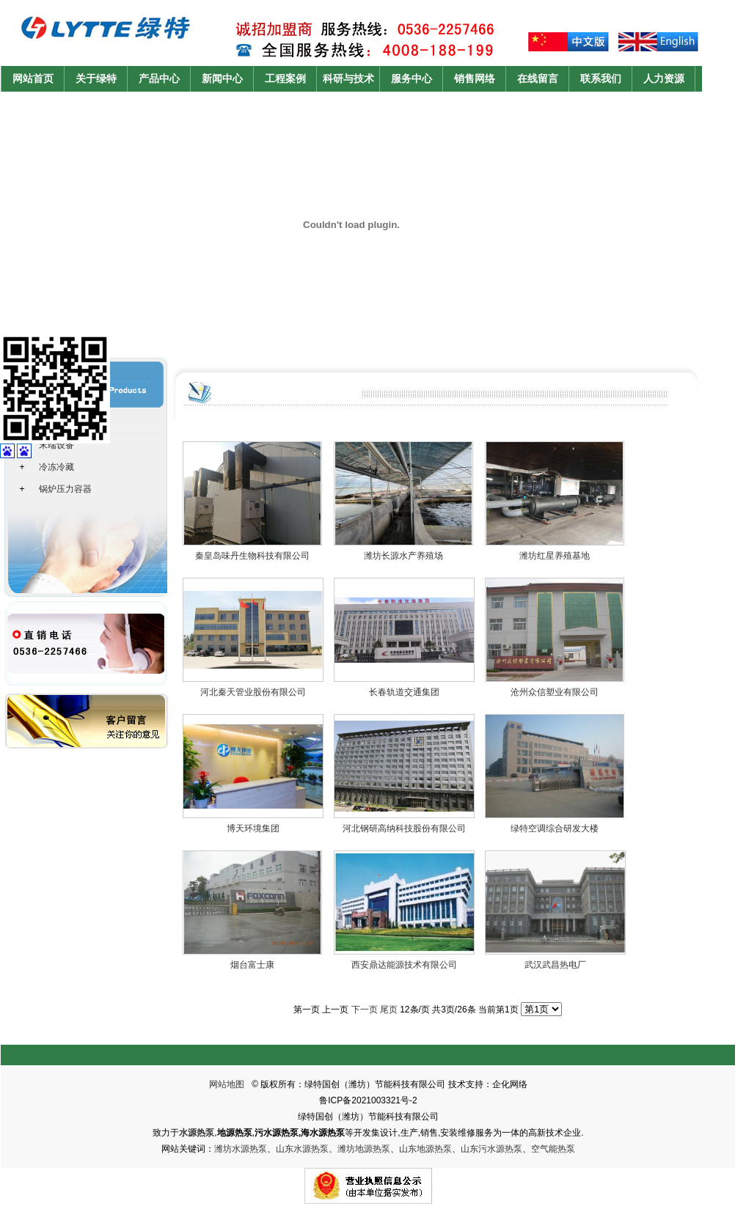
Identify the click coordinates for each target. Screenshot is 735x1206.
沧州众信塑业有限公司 (555, 692)
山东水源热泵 (302, 1149)
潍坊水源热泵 (240, 1149)
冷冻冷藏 (56, 467)
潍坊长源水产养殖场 (403, 556)
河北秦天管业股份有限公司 (253, 692)
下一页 (364, 1009)
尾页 (389, 1009)
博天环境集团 (253, 828)
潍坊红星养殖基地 (554, 556)
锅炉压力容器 (65, 489)
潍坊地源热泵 (363, 1149)
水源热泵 (196, 1133)
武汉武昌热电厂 (555, 965)
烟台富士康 (252, 965)
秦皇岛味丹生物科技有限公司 (252, 556)
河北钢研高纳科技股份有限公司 (404, 828)
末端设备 (56, 445)
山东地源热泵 (425, 1149)
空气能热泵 (553, 1149)
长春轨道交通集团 (404, 692)
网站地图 (226, 1084)
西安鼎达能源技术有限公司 (404, 965)
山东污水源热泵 (491, 1149)
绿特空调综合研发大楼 (555, 828)
